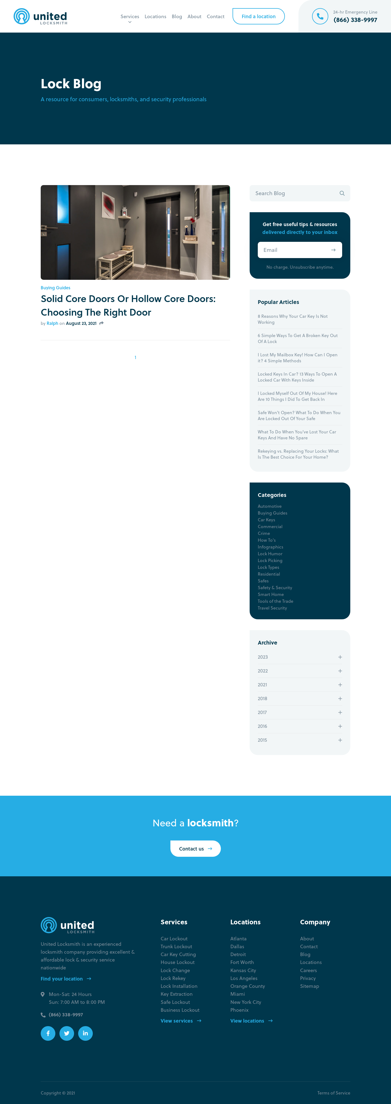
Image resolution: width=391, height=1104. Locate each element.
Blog (177, 16)
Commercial (270, 526)
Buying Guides (55, 287)
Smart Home (271, 594)
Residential (269, 574)
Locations (155, 16)
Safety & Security (275, 587)
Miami (237, 994)
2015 (262, 740)
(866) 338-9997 (66, 1014)
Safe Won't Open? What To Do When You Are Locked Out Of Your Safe (299, 415)
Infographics (270, 546)
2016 (262, 726)
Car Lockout (174, 938)
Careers (308, 970)
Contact (215, 16)
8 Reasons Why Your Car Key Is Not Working (293, 319)
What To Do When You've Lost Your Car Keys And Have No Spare (297, 435)
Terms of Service (333, 1093)
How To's (267, 540)
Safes (263, 580)
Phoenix (239, 1010)
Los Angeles (244, 978)
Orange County (247, 986)
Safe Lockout (175, 1002)
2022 (263, 670)
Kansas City (243, 970)
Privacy (308, 978)
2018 (262, 698)
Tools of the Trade (275, 601)
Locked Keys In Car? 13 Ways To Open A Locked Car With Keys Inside (297, 377)
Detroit (238, 954)
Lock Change (175, 970)
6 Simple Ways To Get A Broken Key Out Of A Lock (298, 338)
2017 (262, 712)
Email (270, 250)
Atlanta (238, 938)
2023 (263, 656)
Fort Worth (242, 962)
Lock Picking (270, 560)
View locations (251, 1020)
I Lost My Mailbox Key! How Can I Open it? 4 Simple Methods (298, 358)
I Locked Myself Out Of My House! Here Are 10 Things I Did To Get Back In (297, 396)
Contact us (195, 848)
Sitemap (309, 986)
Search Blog (270, 193)
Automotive (270, 506)
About (194, 16)
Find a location (259, 16)
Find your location (66, 978)
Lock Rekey (173, 978)
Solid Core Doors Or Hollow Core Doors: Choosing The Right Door (128, 305)
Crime (264, 533)
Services (129, 16)
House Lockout (178, 962)
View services (181, 1020)
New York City (245, 1002)
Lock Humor (270, 553)
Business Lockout (180, 1010)
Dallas (237, 946)
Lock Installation (179, 986)
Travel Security (272, 607)
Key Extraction (177, 994)
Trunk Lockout (176, 946)
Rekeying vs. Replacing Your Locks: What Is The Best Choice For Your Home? (298, 454)
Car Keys (266, 519)
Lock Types (268, 567)
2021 (262, 684)
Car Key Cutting (178, 954)
